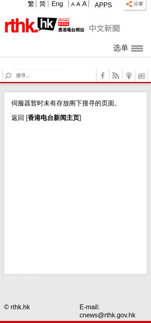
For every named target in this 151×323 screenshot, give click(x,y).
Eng (57, 3)
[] (52, 117)
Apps (103, 5)
